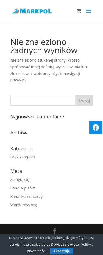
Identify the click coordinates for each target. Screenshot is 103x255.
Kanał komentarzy (26, 196)
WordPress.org (23, 204)
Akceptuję (61, 251)
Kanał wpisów (22, 188)
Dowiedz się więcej (65, 244)
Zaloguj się (19, 179)
